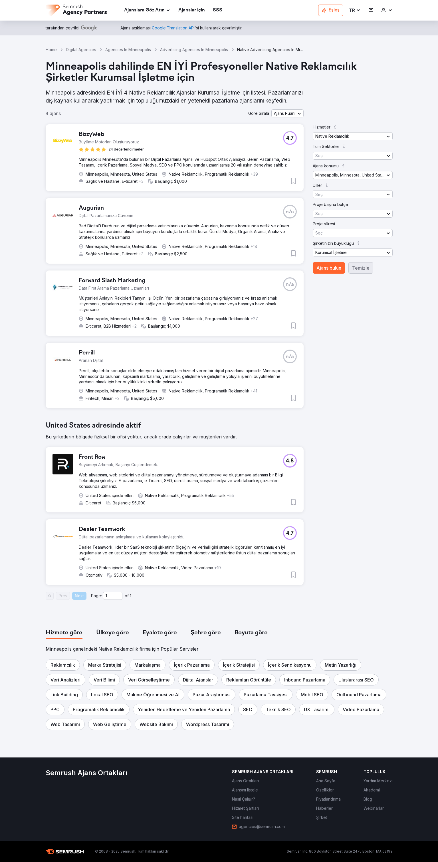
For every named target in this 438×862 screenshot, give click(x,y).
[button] (355, 10)
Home (51, 49)
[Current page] (112, 596)
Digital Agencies (81, 49)
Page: (96, 595)
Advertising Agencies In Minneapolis (194, 49)
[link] (191, 10)
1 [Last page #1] (130, 595)
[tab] (64, 633)
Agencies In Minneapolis (128, 49)
